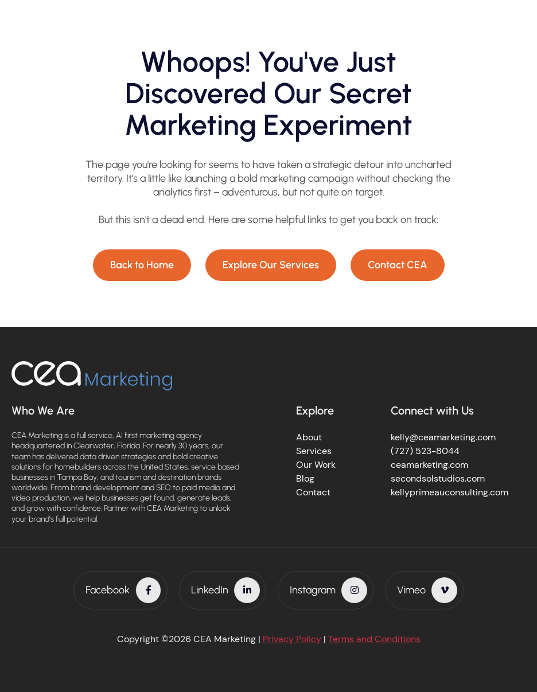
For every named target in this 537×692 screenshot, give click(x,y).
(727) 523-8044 (425, 451)
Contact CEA (397, 265)
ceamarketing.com (429, 465)
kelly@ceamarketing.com (443, 437)
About (309, 437)
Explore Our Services (271, 265)
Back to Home (142, 265)
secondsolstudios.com (438, 478)
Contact (313, 492)
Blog (305, 478)
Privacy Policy (292, 639)
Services (314, 451)
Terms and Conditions (374, 639)
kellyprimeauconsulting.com (449, 492)
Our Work (316, 465)
